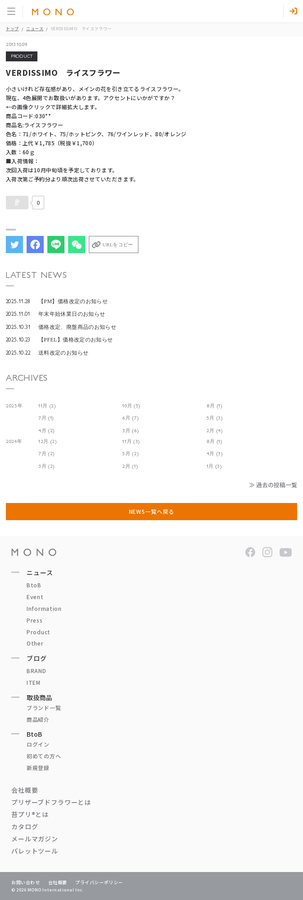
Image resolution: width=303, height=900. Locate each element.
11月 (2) (47, 405)
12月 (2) (47, 441)
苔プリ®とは (30, 814)
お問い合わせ (25, 882)
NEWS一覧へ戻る (151, 511)
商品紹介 (38, 719)
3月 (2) (46, 466)
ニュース (34, 29)
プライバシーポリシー (99, 882)
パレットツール (34, 850)
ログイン (38, 744)
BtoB (34, 585)
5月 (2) (130, 453)
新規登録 (38, 767)
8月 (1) (214, 405)
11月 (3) (131, 441)
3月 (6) (130, 430)
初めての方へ (44, 756)
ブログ (37, 658)
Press (35, 620)
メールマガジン (34, 838)
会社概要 (24, 789)
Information (44, 608)
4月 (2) (46, 430)
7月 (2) (46, 453)
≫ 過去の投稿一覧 (273, 484)
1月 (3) (214, 466)
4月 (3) (215, 453)
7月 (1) (46, 418)
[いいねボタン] (17, 202)
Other (35, 643)
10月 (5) (131, 405)
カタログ (24, 826)
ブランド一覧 (44, 707)
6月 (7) (130, 418)
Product (38, 632)
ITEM (34, 682)
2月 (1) (130, 466)
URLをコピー (117, 244)
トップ (12, 29)
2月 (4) (215, 430)
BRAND (36, 670)
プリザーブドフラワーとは (51, 802)
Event (35, 596)
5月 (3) (215, 418)
